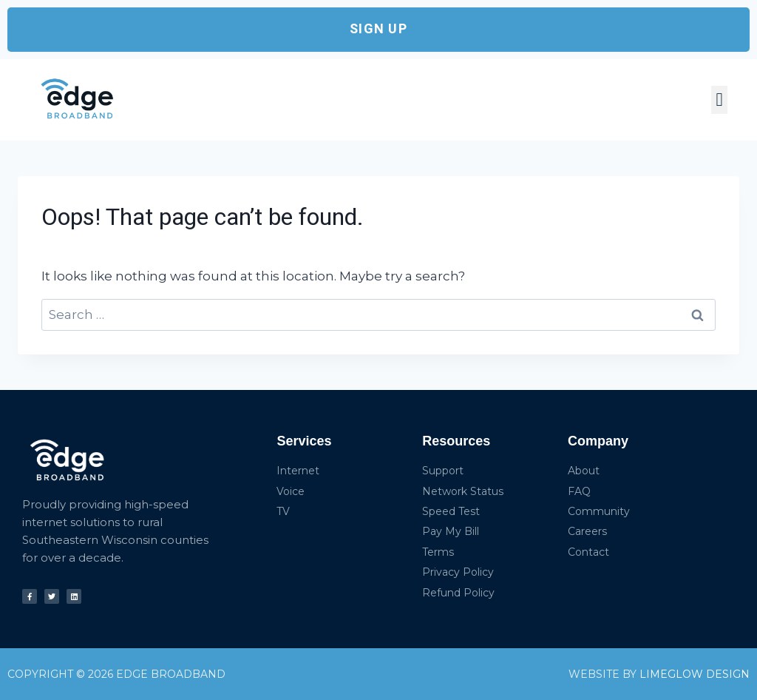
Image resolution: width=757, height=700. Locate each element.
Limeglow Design (693, 674)
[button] (719, 100)
